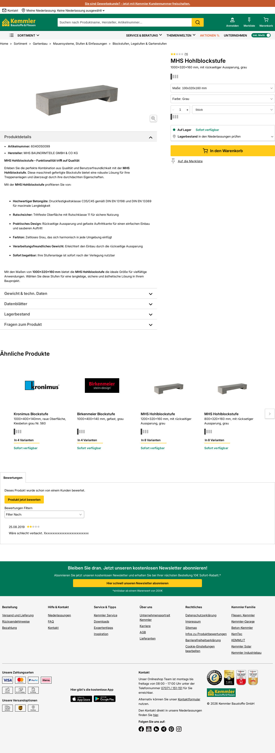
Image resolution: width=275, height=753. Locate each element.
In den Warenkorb (223, 150)
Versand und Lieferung (18, 615)
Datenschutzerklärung (200, 615)
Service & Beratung (142, 35)
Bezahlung (9, 627)
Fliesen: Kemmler (243, 615)
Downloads (101, 621)
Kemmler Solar (241, 646)
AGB (143, 632)
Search (198, 22)
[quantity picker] (180, 110)
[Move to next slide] (270, 414)
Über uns (146, 607)
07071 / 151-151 (171, 688)
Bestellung (9, 607)
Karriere (145, 626)
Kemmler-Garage (243, 621)
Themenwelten (179, 35)
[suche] (131, 22)
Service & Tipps (105, 607)
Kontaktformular (189, 699)
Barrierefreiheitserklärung (203, 640)
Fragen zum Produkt (23, 324)
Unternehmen (235, 35)
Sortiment (22, 35)
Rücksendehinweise (16, 621)
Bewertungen (12, 477)
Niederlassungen (59, 615)
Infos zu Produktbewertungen (206, 634)
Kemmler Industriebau (246, 652)
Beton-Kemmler (242, 627)
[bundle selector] (233, 109)
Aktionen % (210, 35)
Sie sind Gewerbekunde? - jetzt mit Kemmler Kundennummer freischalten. (137, 3)
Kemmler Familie (243, 607)
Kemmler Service (105, 615)
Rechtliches (193, 607)
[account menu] (232, 22)
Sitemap (191, 627)
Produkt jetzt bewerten (24, 499)
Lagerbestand (17, 314)
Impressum (193, 621)
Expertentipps (103, 627)
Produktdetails (17, 137)
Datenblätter (15, 304)
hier (155, 715)
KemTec (236, 634)
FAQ (51, 621)
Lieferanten (148, 638)
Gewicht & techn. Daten (25, 293)
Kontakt (53, 627)
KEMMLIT (238, 640)
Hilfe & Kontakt (58, 607)
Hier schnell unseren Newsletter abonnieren (137, 583)
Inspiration (101, 634)
